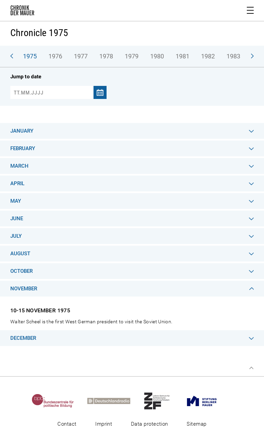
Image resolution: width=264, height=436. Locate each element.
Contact (66, 424)
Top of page (251, 368)
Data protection (149, 424)
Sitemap (196, 424)
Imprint (103, 424)
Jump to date (25, 77)
